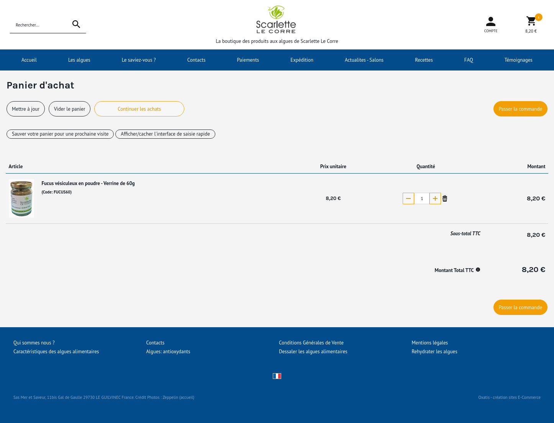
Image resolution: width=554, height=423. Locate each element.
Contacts (196, 60)
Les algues (79, 60)
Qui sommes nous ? (34, 342)
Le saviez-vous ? (139, 60)
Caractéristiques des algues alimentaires (56, 351)
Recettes (424, 60)
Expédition (301, 60)
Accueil (29, 60)
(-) (408, 198)
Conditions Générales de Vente (311, 342)
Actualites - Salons (364, 60)
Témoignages (519, 60)
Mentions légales (430, 342)
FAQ (468, 60)
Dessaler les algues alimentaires (313, 351)
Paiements (248, 60)
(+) (435, 198)
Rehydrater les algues (434, 351)
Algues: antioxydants (168, 351)
